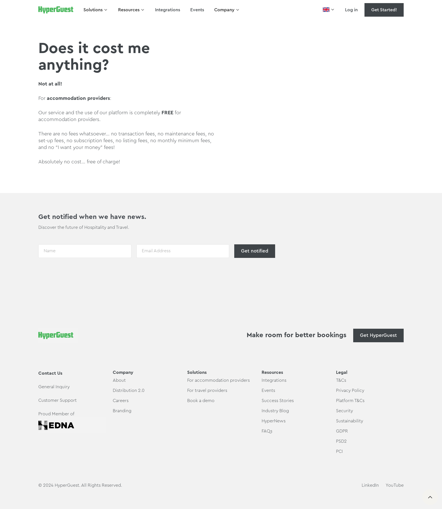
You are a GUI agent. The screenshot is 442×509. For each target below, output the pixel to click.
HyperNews (274, 421)
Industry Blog (275, 411)
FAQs (267, 431)
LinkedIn (370, 485)
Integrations (167, 10)
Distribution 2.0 (129, 390)
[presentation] (81, 275)
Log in (351, 10)
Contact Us (50, 373)
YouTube (395, 485)
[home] (55, 10)
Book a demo (201, 400)
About (119, 380)
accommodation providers (78, 98)
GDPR (342, 431)
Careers (121, 400)
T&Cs (341, 380)
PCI (339, 451)
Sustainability (349, 421)
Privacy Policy (350, 390)
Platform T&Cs (350, 400)
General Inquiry (54, 387)
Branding (122, 411)
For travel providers (207, 390)
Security (344, 411)
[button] (95, 9)
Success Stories (278, 400)
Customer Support (57, 400)
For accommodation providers (218, 380)
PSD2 (341, 441)
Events (197, 10)
